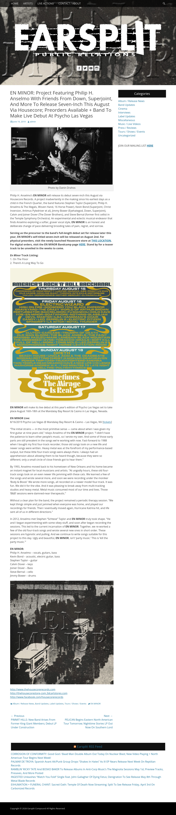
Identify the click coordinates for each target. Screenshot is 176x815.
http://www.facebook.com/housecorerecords (36, 697)
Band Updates (42, 703)
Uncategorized (126, 135)
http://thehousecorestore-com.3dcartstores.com (38, 693)
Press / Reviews (127, 128)
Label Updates (57, 703)
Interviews (124, 112)
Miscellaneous (126, 120)
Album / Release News (23, 703)
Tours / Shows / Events (75, 703)
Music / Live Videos (129, 124)
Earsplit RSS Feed (89, 746)
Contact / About (70, 3)
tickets (107, 422)
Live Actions (46, 3)
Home (15, 3)
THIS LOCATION (101, 240)
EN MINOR (95, 703)
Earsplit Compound (37, 808)
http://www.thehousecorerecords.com (32, 689)
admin (33, 121)
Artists (28, 3)
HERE (82, 244)
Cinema (122, 108)
